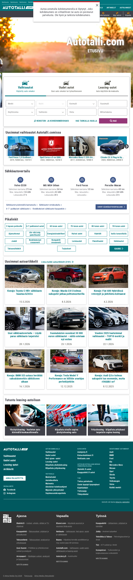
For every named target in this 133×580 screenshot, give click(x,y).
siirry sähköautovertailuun (111, 207)
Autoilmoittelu (52, 480)
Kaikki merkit (115, 487)
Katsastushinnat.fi (85, 455)
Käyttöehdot (82, 488)
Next (126, 146)
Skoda (112, 474)
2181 (68, 262)
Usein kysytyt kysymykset (88, 484)
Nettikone (31, 2)
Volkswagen (114, 481)
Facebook (11, 489)
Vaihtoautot (9, 456)
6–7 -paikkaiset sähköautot (18, 209)
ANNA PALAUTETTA (14, 478)
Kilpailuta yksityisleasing (56, 465)
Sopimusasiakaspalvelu (56, 493)
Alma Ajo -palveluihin (123, 502)
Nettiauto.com (83, 458)
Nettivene (23, 2)
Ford (111, 458)
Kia (110, 461)
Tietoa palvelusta (84, 481)
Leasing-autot (10, 464)
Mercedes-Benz (116, 465)
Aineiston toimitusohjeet (56, 487)
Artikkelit (8, 469)
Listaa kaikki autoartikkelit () (57, 262)
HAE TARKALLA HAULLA (86, 121)
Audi (111, 452)
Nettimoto (14, 2)
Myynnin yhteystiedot (55, 490)
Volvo (111, 484)
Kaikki (118, 248)
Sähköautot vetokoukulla (50, 205)
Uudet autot (9, 460)
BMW (111, 455)
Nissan (112, 468)
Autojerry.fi (82, 452)
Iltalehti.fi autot (84, 469)
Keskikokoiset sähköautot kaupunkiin (49, 209)
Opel (111, 471)
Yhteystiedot (82, 494)
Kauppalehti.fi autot (86, 472)
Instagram (11, 493)
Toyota (112, 478)
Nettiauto (5, 2)
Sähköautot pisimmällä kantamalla (22, 205)
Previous (6, 146)
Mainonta (50, 483)
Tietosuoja (82, 491)
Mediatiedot (51, 477)
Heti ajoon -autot (53, 458)
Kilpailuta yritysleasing (55, 468)
